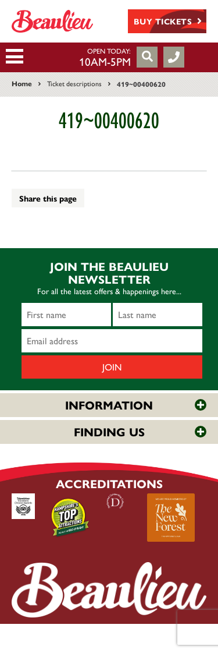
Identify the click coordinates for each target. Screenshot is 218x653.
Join (112, 366)
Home (22, 83)
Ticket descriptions (74, 83)
